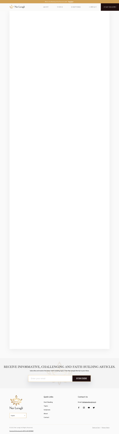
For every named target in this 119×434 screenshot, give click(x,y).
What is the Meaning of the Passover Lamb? (59, 2)
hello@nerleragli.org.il (89, 402)
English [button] (13, 415)
